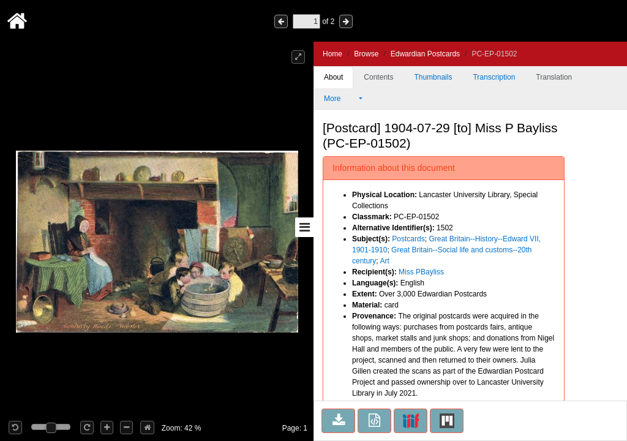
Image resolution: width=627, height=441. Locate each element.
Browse (366, 54)
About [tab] (333, 77)
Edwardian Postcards (425, 54)
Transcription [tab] (494, 77)
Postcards (408, 239)
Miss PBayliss (421, 272)
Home (332, 54)
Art (384, 261)
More (340, 98)
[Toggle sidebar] (304, 227)
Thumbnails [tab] (433, 77)
